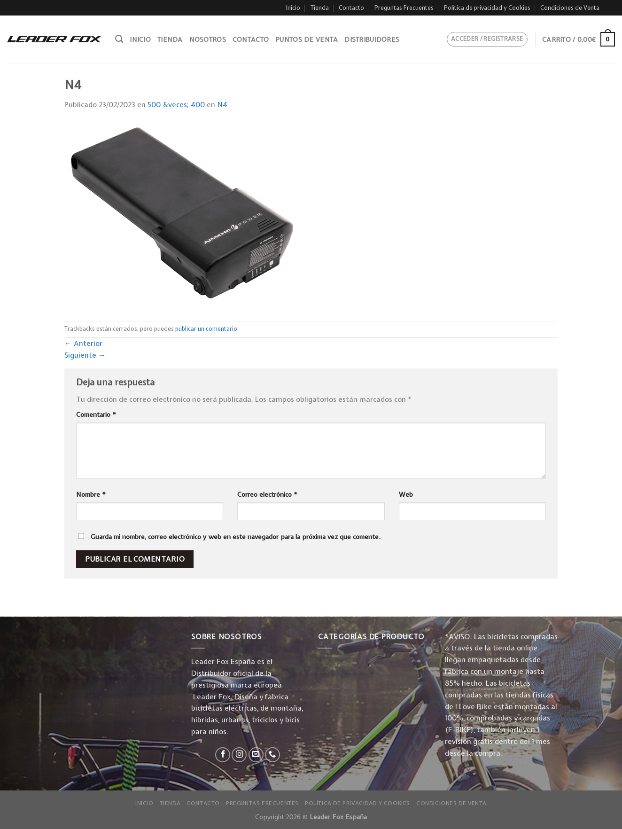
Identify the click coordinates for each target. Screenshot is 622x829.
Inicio (293, 8)
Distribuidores (371, 39)
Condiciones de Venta (569, 8)
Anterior (83, 343)
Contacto (351, 8)
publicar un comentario (206, 329)
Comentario (96, 414)
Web (406, 494)
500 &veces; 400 (176, 104)
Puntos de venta (306, 39)
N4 (222, 104)
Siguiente (85, 355)
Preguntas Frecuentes (404, 8)
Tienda (320, 8)
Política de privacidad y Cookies (487, 8)
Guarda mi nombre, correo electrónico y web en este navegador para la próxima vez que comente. (236, 536)
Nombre (91, 494)
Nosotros (207, 39)
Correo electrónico (267, 494)
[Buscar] (119, 39)
